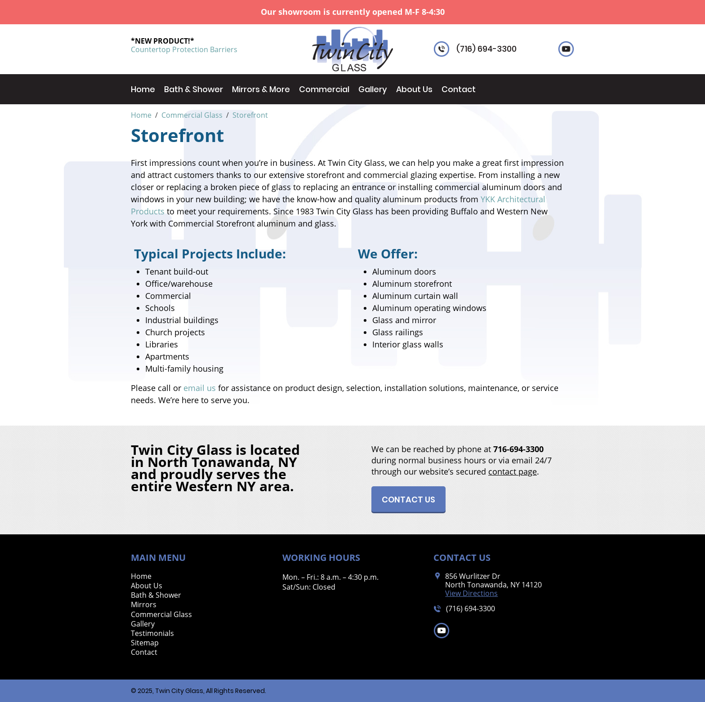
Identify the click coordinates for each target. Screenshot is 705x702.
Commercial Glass (161, 614)
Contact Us (408, 499)
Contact (459, 89)
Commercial (324, 89)
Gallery (372, 89)
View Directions (471, 593)
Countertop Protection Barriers (184, 49)
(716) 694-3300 (486, 49)
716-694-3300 (518, 449)
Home (143, 89)
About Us (414, 89)
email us (199, 387)
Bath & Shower (193, 89)
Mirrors (143, 604)
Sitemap (145, 643)
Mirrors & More (261, 89)
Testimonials (152, 633)
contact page (512, 471)
